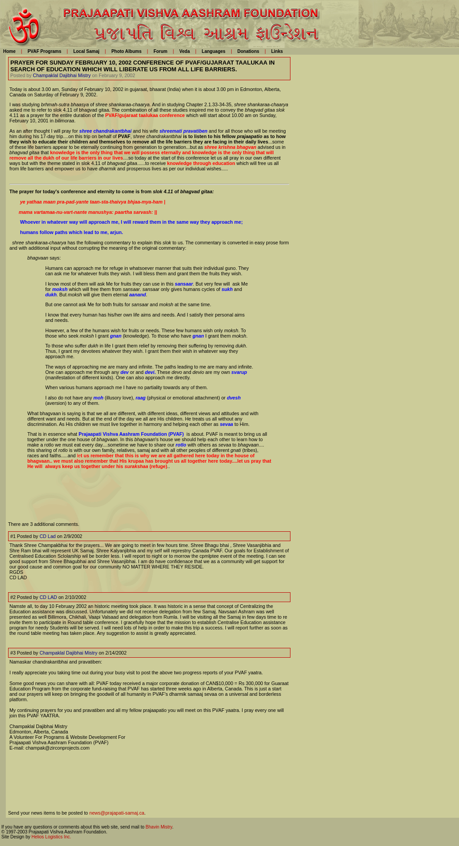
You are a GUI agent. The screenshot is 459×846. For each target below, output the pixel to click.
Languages (213, 51)
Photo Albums (126, 51)
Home (9, 51)
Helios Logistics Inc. (51, 836)
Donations (248, 51)
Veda (184, 51)
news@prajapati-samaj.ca (116, 813)
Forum (160, 51)
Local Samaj (86, 51)
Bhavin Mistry (159, 826)
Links (277, 51)
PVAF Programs (44, 51)
